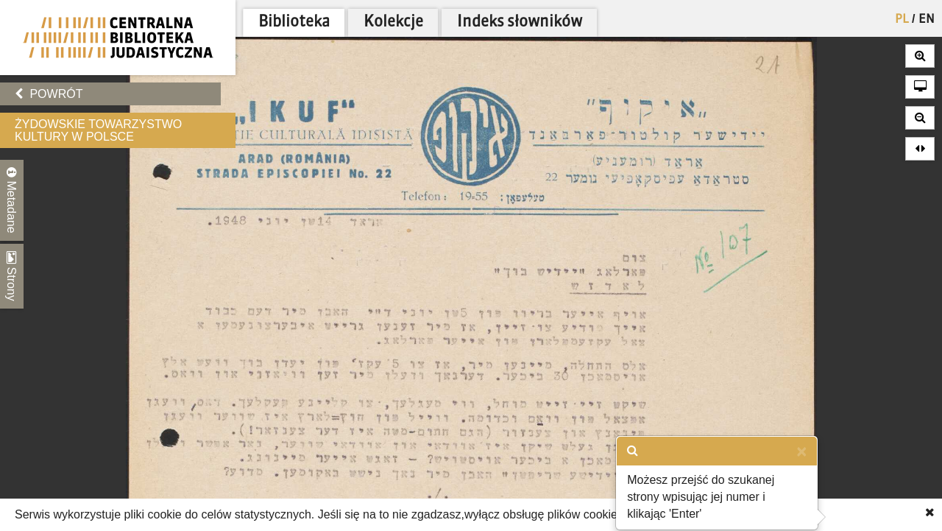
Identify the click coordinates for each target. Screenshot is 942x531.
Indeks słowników (519, 22)
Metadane (12, 200)
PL (902, 20)
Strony (12, 276)
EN (926, 20)
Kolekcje (393, 22)
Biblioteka (294, 22)
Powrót (48, 94)
